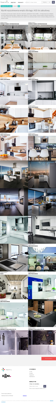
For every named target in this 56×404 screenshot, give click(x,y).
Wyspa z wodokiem (42, 202)
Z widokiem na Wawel (42, 257)
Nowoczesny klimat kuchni (14, 202)
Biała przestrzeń (42, 285)
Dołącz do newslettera (34, 383)
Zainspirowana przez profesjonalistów (42, 230)
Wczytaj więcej (48, 358)
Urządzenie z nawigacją (14, 230)
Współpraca (32, 376)
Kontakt (31, 373)
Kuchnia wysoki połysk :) (42, 91)
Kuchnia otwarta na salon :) (42, 63)
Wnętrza (14, 2)
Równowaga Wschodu (14, 257)
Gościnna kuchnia (42, 313)
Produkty (21, 2)
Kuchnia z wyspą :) (14, 91)
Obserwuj (25, 395)
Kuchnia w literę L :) (14, 119)
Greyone (14, 341)
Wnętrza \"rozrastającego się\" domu (14, 285)
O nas (30, 371)
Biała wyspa (14, 174)
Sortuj (14, 6)
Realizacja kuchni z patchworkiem (14, 35)
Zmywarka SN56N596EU (42, 174)
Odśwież (19, 6)
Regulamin (31, 374)
